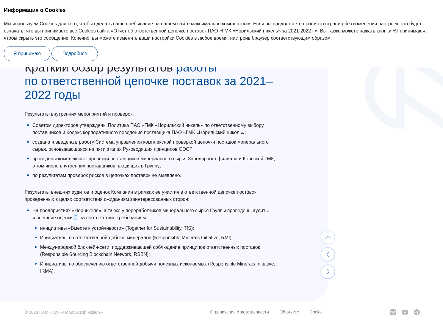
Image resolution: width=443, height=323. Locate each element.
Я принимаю (27, 53)
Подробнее (74, 53)
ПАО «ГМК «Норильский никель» (71, 312)
